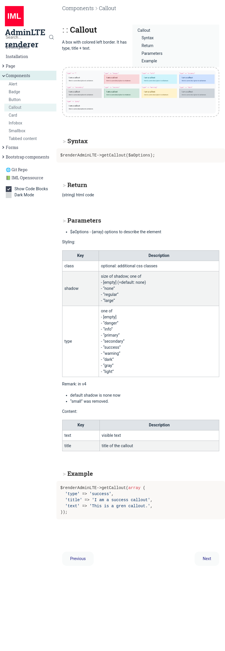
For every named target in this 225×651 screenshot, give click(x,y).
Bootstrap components (25, 157)
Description (17, 47)
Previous (78, 558)
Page (8, 66)
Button (15, 99)
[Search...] (28, 37)
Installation (17, 56)
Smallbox (17, 130)
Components (15, 75)
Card (13, 115)
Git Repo (19, 169)
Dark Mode (22, 195)
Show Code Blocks (28, 189)
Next (207, 558)
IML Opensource (27, 177)
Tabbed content (23, 138)
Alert (13, 84)
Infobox (15, 123)
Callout (15, 107)
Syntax (148, 38)
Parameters (152, 53)
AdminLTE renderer (25, 29)
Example (149, 61)
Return (148, 45)
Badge (14, 91)
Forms (9, 147)
